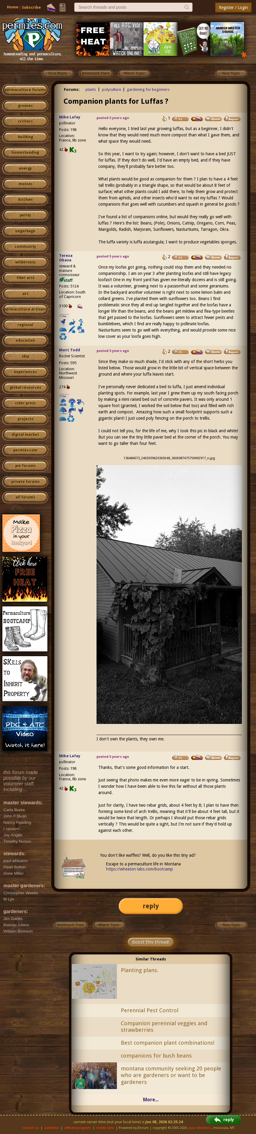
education (25, 340)
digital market (25, 435)
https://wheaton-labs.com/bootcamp (139, 869)
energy (25, 168)
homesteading (25, 152)
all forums (25, 497)
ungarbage (25, 231)
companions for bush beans (156, 1055)
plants (90, 89)
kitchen (25, 200)
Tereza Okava (66, 257)
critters (25, 121)
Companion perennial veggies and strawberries (164, 1026)
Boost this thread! (150, 942)
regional (25, 325)
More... (151, 1100)
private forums (25, 482)
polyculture (111, 89)
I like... (64, 316)
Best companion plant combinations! (167, 1043)
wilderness (25, 262)
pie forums (25, 466)
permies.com (25, 450)
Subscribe (31, 7)
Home (12, 7)
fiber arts (25, 278)
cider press (25, 403)
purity (25, 215)
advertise (51, 1128)
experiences (25, 372)
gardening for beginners (148, 89)
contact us (30, 1128)
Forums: (72, 89)
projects (25, 419)
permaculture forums (25, 90)
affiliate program (77, 1128)
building (25, 137)
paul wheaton (199, 1128)
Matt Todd (69, 350)
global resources (25, 387)
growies (25, 106)
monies (25, 184)
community (25, 247)
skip (25, 356)
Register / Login (233, 7)
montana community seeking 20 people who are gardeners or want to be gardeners (171, 1075)
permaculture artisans (25, 309)
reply (151, 906)
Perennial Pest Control (149, 1010)
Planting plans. (139, 970)
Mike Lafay (69, 117)
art (25, 294)
